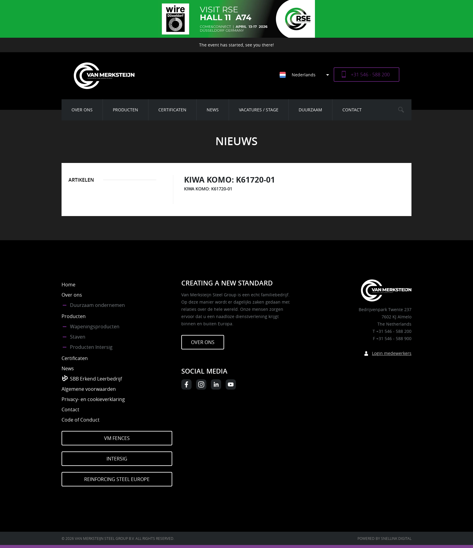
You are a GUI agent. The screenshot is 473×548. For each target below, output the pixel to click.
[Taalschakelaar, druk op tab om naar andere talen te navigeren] (307, 74)
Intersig (116, 458)
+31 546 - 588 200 (370, 74)
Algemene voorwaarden (89, 389)
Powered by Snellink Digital (384, 538)
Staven (77, 336)
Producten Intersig (91, 347)
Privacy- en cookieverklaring (93, 399)
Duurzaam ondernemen (97, 305)
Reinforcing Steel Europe (117, 479)
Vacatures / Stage (258, 110)
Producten (125, 110)
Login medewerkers (391, 353)
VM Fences (117, 438)
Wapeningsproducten (94, 326)
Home (68, 284)
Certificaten (172, 110)
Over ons (82, 110)
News (213, 110)
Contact (352, 110)
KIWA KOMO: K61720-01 (208, 189)
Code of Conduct (81, 419)
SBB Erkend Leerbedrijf (96, 378)
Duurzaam (310, 110)
